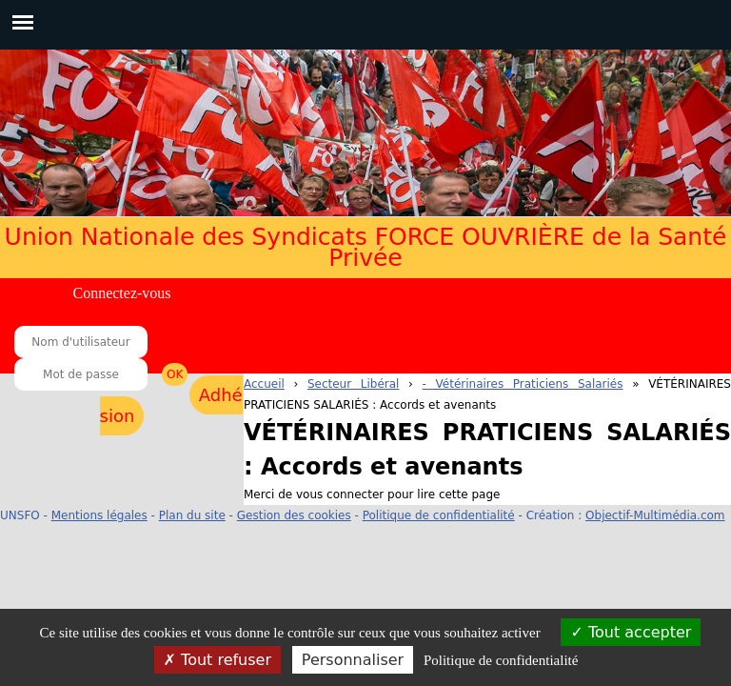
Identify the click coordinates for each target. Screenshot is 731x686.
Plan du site (192, 515)
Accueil (264, 384)
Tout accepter (630, 632)
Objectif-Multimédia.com (654, 515)
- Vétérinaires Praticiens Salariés (523, 384)
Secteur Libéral (353, 384)
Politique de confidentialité (439, 515)
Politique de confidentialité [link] (501, 660)
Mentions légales (99, 515)
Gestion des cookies (294, 515)
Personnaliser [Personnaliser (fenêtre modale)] (353, 660)
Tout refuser (217, 660)
